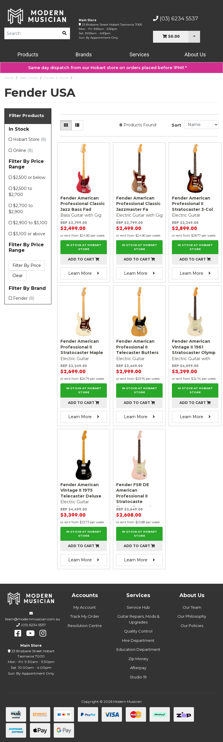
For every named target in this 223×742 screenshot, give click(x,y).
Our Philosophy (191, 616)
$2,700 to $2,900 (21, 208)
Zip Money (138, 658)
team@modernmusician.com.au (32, 619)
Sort (176, 125)
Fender (23, 298)
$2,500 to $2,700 (20, 191)
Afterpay (138, 667)
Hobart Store (29, 139)
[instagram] (42, 633)
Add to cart (83, 259)
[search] (64, 33)
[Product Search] (31, 33)
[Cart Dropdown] (194, 37)
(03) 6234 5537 (175, 18)
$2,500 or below (29, 177)
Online (23, 150)
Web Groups (28, 78)
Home (9, 78)
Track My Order (84, 616)
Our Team (192, 607)
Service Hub (138, 607)
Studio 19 (138, 677)
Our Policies (192, 625)
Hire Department (138, 640)
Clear (17, 275)
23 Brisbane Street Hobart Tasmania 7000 (112, 24)
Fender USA (83, 78)
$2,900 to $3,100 (30, 222)
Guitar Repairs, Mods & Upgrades (138, 619)
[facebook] (18, 633)
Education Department (138, 649)
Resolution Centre (85, 625)
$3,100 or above (29, 233)
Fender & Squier (56, 78)
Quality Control (138, 631)
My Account (84, 607)
